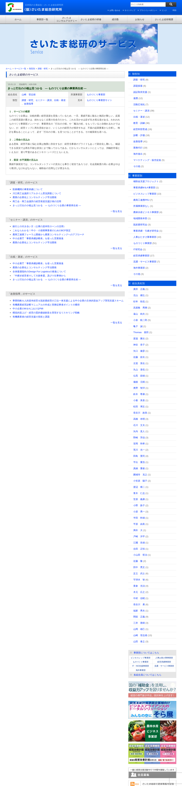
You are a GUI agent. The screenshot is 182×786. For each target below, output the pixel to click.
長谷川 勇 (139, 566)
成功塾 (115, 19)
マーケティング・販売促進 (147, 121)
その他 (136, 128)
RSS (174, 10)
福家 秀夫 (139, 572)
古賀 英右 (139, 325)
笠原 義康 (139, 461)
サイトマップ (130, 10)
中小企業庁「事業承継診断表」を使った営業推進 (38, 200)
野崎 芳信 (139, 399)
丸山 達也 (139, 331)
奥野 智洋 (139, 350)
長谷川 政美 (140, 374)
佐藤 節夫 (139, 319)
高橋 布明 (139, 380)
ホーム (18, 19)
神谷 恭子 (139, 306)
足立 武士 (139, 535)
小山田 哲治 (140, 516)
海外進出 (138, 115)
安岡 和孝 (139, 405)
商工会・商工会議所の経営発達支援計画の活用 (37, 163)
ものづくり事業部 (96, 56)
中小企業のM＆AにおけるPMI (28, 270)
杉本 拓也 (139, 263)
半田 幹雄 (139, 479)
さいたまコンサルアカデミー (66, 19)
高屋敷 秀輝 (140, 269)
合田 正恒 (139, 510)
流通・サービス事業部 (144, 223)
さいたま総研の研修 (91, 19)
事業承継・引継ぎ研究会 (146, 192)
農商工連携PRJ (141, 161)
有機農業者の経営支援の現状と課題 (31, 278)
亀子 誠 (138, 288)
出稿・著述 (60, 62)
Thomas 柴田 (141, 294)
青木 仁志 (139, 455)
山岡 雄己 (139, 591)
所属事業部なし (141, 168)
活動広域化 (139, 66)
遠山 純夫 (139, 275)
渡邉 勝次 (139, 300)
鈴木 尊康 (139, 356)
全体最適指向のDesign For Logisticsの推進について (39, 233)
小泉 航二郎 (140, 281)
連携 (135, 60)
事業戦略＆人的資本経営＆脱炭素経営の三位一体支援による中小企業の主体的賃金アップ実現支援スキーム (68, 262)
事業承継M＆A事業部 (144, 149)
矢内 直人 (139, 393)
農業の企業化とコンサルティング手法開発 (35, 159)
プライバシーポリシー (148, 10)
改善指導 (28, 65)
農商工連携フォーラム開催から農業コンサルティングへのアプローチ (48, 196)
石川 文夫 (139, 387)
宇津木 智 (139, 541)
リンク (164, 10)
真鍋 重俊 (139, 430)
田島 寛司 (139, 418)
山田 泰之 (139, 603)
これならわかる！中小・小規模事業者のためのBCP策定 (42, 192)
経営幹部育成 (140, 91)
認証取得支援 (140, 54)
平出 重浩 (139, 424)
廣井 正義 (139, 251)
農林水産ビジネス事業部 (146, 174)
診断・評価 (139, 97)
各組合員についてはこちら (147, 636)
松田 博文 (139, 368)
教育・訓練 (139, 84)
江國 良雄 (139, 504)
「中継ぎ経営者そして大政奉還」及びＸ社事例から (39, 237)
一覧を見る (116, 173)
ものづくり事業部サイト (99, 62)
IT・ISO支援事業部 (140, 628)
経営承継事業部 (141, 217)
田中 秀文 (139, 529)
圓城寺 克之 (140, 436)
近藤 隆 (138, 523)
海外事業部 (139, 229)
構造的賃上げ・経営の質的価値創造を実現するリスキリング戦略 (46, 274)
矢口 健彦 (139, 312)
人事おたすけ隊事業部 (144, 198)
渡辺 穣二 (139, 448)
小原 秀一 (139, 473)
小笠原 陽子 (140, 442)
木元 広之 (139, 553)
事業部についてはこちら (146, 614)
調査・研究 (27, 62)
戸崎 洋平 (139, 498)
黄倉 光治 (139, 547)
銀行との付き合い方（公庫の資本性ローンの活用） (39, 188)
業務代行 (138, 109)
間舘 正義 (139, 578)
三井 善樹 (139, 584)
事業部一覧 (42, 19)
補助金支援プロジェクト (146, 143)
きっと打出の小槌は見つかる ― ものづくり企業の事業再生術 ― (47, 167)
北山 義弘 (139, 257)
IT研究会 (137, 211)
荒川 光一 (139, 411)
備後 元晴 (139, 343)
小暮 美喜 (139, 362)
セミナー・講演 (44, 62)
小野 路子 (139, 467)
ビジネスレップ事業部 (144, 155)
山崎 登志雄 (29, 56)
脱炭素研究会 (140, 186)
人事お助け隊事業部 (164, 619)
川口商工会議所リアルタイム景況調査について (37, 155)
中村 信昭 (139, 560)
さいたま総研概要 (164, 19)
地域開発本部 (140, 180)
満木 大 (138, 492)
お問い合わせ (114, 10)
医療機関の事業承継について (28, 151)
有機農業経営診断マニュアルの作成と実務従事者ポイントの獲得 (46, 266)
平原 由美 (139, 486)
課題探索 (138, 47)
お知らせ (139, 19)
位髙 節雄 (139, 337)
